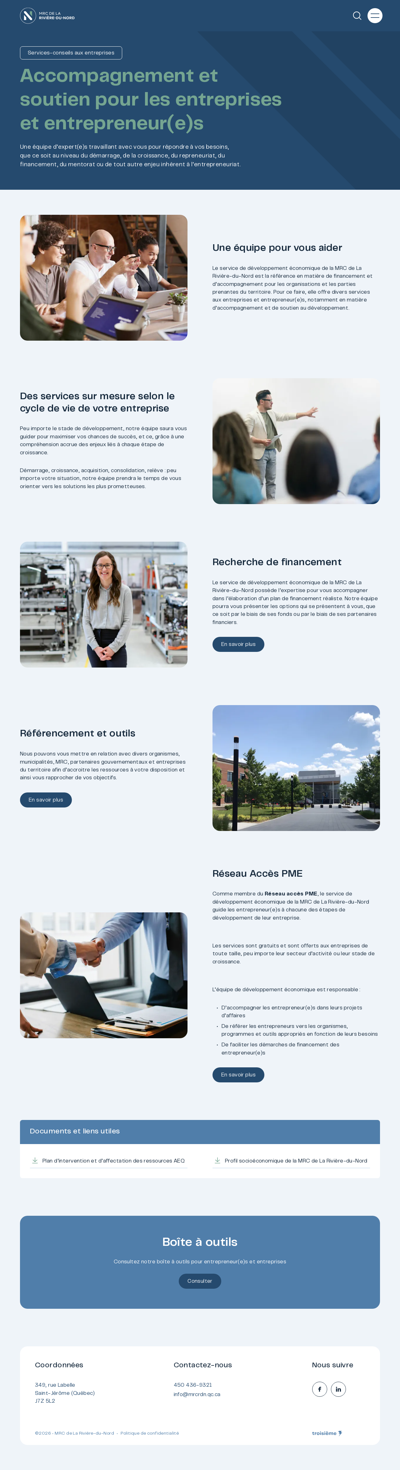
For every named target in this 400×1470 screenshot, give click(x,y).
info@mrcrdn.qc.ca (197, 1395)
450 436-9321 (193, 1385)
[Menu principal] (375, 15)
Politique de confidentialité (150, 1434)
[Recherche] (357, 15)
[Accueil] (47, 16)
